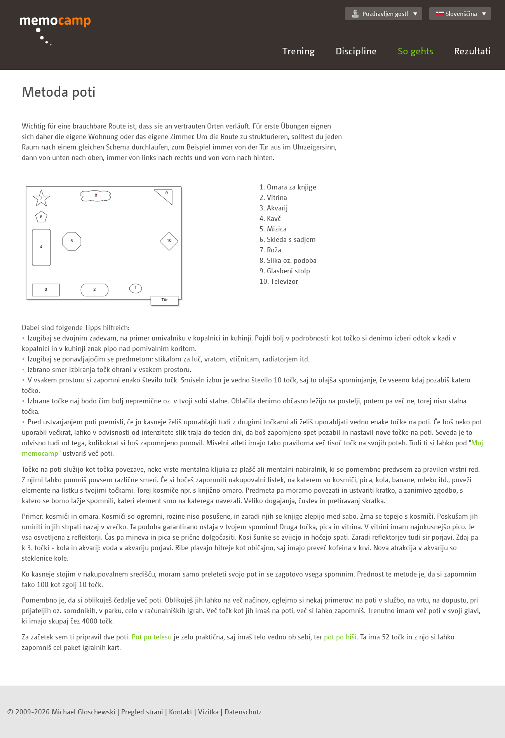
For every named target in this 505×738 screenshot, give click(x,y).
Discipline (356, 51)
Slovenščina (456, 13)
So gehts (415, 51)
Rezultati (472, 51)
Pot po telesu (152, 636)
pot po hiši (340, 636)
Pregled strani (142, 711)
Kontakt (180, 711)
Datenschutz (243, 711)
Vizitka (208, 711)
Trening (298, 51)
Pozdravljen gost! (380, 14)
